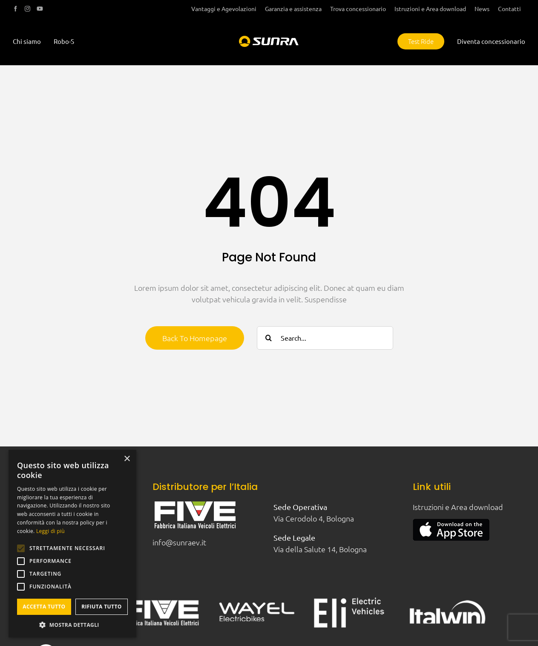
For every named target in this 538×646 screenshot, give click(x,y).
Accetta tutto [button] (44, 606)
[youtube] (40, 9)
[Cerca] (268, 338)
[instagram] (27, 9)
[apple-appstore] (451, 522)
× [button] (127, 459)
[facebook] (15, 9)
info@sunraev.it (179, 542)
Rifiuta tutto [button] (101, 606)
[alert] (72, 543)
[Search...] (325, 338)
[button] (72, 624)
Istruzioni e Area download (458, 507)
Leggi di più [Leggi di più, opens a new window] (50, 531)
